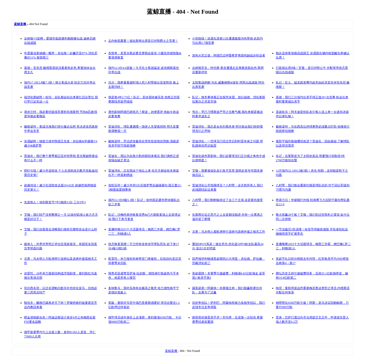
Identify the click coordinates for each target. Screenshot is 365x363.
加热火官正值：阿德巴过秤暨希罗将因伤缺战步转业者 (228, 55)
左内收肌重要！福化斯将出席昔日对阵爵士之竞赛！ (143, 41)
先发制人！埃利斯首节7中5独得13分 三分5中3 (55, 202)
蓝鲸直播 (171, 351)
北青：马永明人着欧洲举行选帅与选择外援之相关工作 (228, 231)
